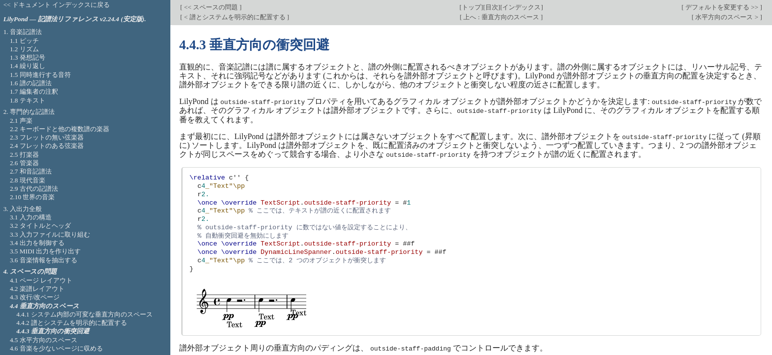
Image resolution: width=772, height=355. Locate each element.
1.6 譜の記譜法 (31, 83)
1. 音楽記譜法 (22, 32)
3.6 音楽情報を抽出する (43, 260)
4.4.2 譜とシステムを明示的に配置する (71, 322)
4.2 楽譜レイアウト (37, 288)
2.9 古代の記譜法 (34, 188)
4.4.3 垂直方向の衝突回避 (52, 331)
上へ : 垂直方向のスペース (501, 17)
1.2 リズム (24, 49)
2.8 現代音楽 (27, 180)
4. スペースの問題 (30, 271)
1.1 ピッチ (24, 40)
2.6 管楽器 (24, 163)
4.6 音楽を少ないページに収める (56, 348)
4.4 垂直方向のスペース (44, 306)
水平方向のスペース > (727, 17)
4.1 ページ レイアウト (41, 280)
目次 (491, 7)
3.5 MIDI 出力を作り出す (45, 251)
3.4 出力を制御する (37, 243)
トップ (471, 7)
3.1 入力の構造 (31, 217)
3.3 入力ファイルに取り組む (50, 234)
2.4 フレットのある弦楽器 (47, 145)
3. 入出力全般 (22, 209)
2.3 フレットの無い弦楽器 (47, 137)
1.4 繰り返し (27, 66)
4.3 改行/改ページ (35, 297)
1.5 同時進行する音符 (40, 74)
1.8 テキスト (27, 100)
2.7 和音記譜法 (31, 171)
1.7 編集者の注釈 (34, 91)
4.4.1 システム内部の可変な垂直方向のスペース (84, 314)
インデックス (521, 7)
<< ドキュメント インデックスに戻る (56, 4)
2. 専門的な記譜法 (29, 111)
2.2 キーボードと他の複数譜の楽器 (59, 129)
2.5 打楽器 (24, 154)
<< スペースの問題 (210, 7)
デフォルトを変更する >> (722, 7)
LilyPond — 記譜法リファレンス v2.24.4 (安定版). (74, 19)
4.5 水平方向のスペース (43, 340)
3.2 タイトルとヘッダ (40, 225)
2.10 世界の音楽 (32, 197)
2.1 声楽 (21, 120)
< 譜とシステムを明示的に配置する (234, 17)
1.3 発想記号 (27, 57)
